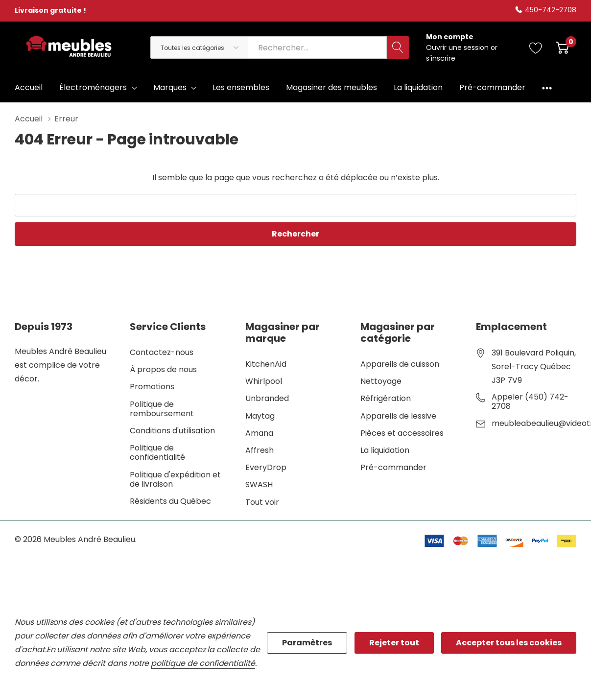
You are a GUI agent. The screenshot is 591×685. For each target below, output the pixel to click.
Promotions (152, 386)
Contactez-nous (161, 352)
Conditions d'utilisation (172, 430)
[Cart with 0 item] (562, 47)
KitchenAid (265, 364)
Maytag (260, 416)
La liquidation (384, 450)
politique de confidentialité (203, 663)
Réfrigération (385, 398)
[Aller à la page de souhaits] (536, 47)
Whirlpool (263, 381)
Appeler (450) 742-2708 (530, 401)
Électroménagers (93, 87)
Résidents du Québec (170, 501)
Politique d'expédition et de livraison (175, 479)
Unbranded (267, 398)
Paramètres (307, 642)
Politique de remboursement (162, 409)
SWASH (259, 484)
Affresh (259, 450)
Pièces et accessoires (402, 433)
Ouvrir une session (458, 47)
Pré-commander (393, 467)
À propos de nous (163, 369)
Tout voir (262, 502)
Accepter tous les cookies (509, 642)
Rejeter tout (394, 642)
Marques (170, 87)
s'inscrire (440, 58)
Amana (259, 433)
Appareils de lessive (398, 416)
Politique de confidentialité (157, 452)
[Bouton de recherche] (398, 47)
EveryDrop (265, 467)
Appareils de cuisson (399, 364)
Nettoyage (381, 381)
